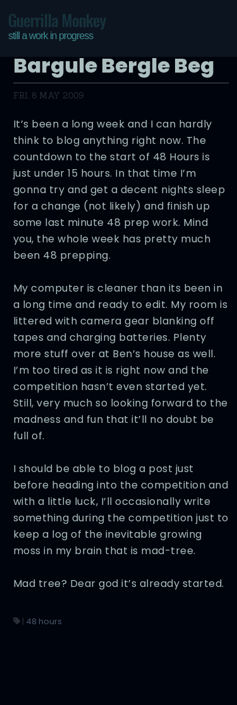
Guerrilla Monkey (57, 26)
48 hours (44, 621)
